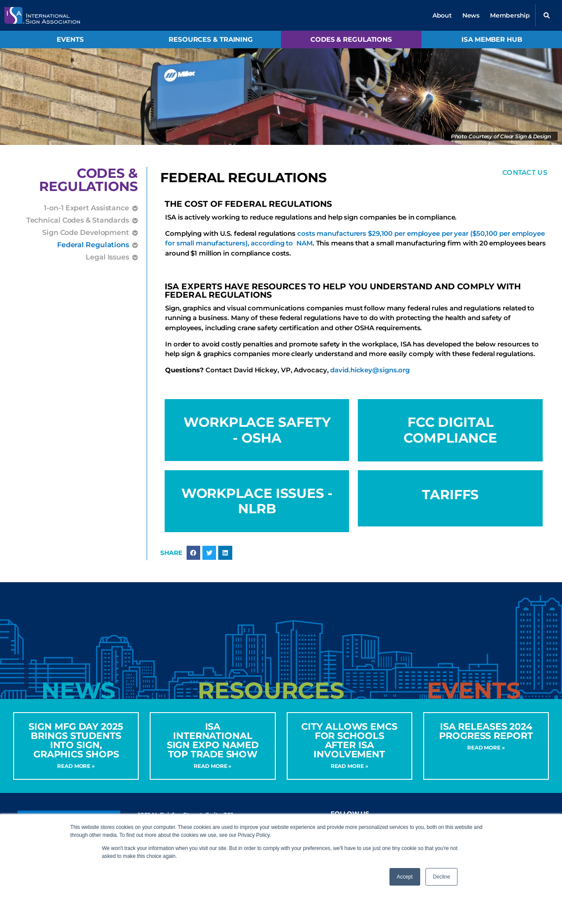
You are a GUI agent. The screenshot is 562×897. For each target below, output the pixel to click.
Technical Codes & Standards (77, 220)
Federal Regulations (93, 245)
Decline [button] (441, 877)
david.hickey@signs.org (370, 370)
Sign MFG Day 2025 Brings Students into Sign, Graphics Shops (76, 740)
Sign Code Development (85, 233)
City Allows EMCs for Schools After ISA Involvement (349, 740)
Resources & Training (211, 39)
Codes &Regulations (88, 180)
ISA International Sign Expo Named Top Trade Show (213, 740)
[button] (546, 15)
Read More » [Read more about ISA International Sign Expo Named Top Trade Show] (212, 766)
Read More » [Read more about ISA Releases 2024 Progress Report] (486, 748)
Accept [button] (405, 877)
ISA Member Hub (491, 39)
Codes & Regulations (351, 39)
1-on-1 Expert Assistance (86, 208)
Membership (510, 15)
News (470, 15)
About (442, 15)
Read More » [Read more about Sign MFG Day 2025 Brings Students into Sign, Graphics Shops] (76, 766)
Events (70, 39)
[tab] (78, 691)
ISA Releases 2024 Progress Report (486, 731)
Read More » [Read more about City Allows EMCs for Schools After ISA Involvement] (349, 766)
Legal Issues (107, 257)
